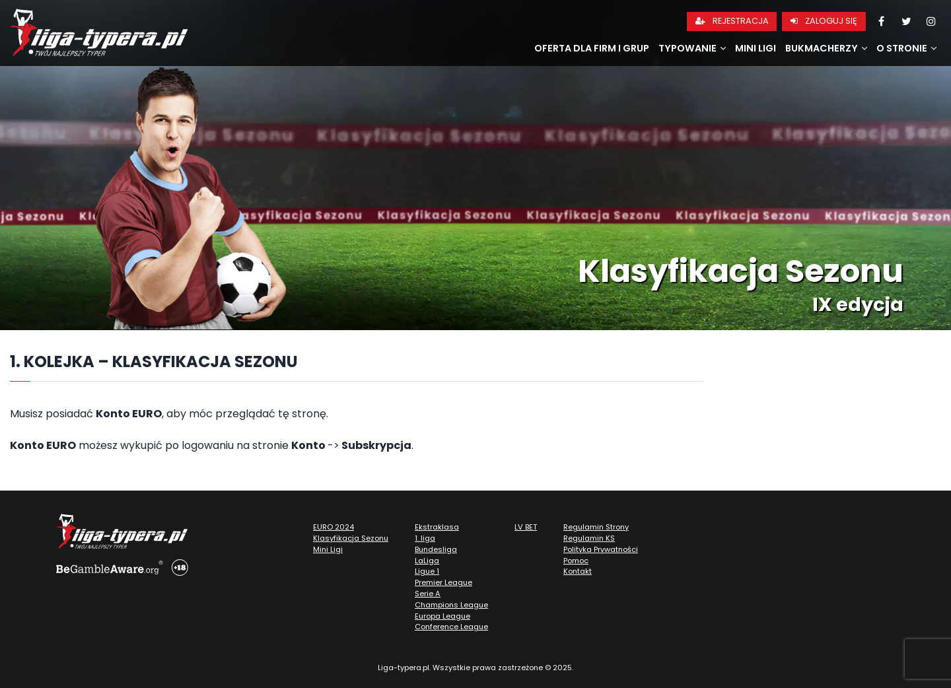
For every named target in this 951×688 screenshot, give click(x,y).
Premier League (443, 582)
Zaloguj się (824, 20)
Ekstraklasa (437, 527)
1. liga (425, 538)
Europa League (442, 616)
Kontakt (577, 571)
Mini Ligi (755, 48)
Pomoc (575, 560)
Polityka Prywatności (600, 549)
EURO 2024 (333, 527)
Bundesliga (436, 549)
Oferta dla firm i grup (591, 48)
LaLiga (427, 560)
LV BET (525, 527)
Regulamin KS (589, 538)
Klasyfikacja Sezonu (350, 538)
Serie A (427, 593)
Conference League (451, 626)
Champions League (451, 605)
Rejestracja (732, 20)
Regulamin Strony (596, 527)
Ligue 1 (427, 571)
